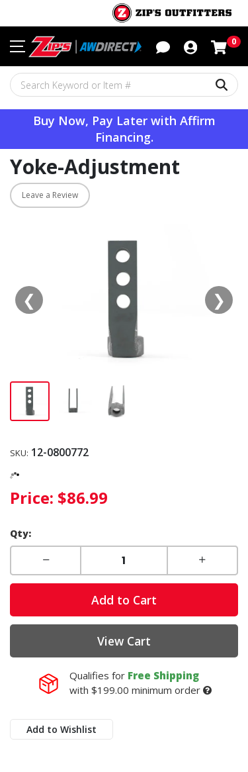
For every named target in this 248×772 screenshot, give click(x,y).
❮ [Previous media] (29, 300)
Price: (32, 497)
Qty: (20, 533)
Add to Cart (124, 600)
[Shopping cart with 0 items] (219, 45)
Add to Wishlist (61, 729)
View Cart (124, 641)
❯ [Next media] (219, 300)
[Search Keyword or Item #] (124, 85)
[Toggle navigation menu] (17, 46)
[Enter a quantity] (123, 560)
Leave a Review (50, 195)
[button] (163, 45)
